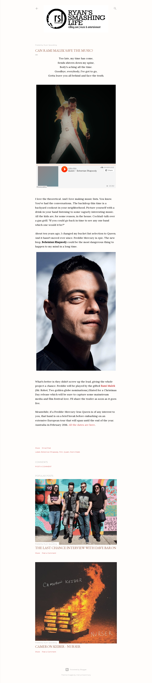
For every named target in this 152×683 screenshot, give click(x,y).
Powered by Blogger (76, 669)
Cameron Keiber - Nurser (58, 646)
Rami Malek (108, 385)
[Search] (115, 8)
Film (61, 452)
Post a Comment (43, 466)
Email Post (46, 448)
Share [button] (37, 448)
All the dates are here (82, 424)
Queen (66, 452)
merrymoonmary (83, 675)
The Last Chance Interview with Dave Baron (75, 548)
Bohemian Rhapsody (49, 452)
